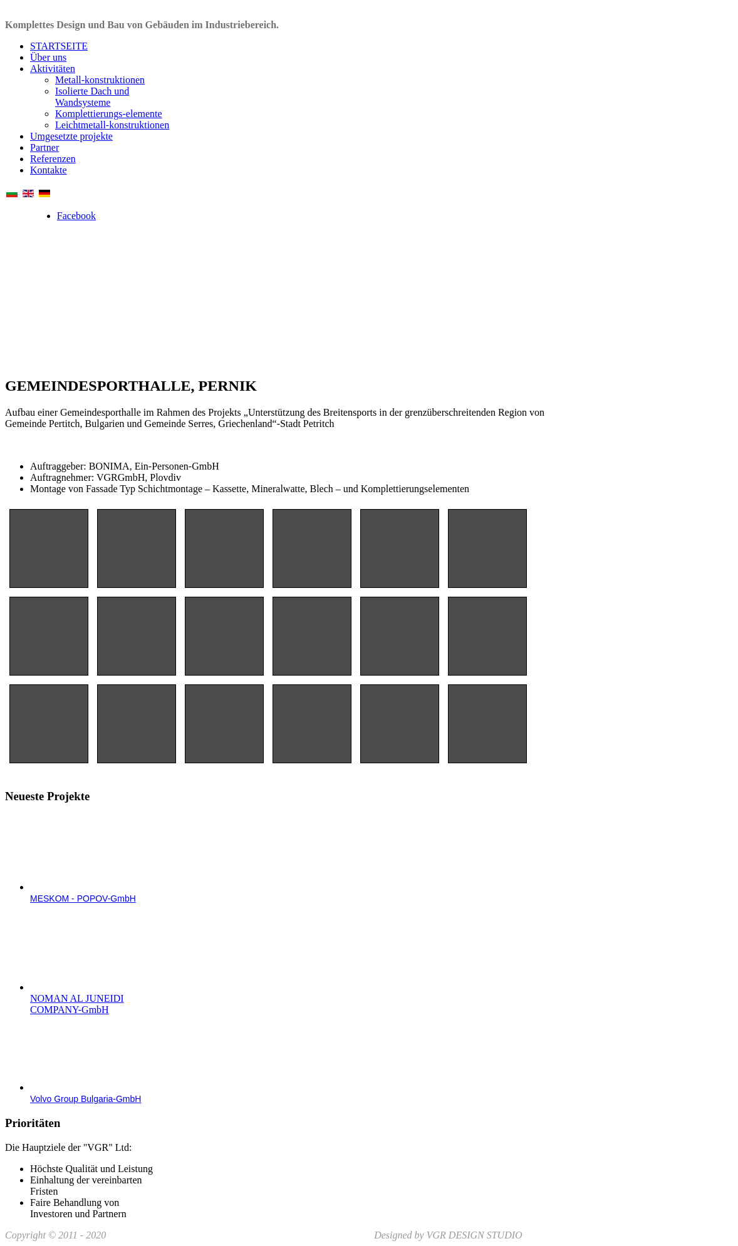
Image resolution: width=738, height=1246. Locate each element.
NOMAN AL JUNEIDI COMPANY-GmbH (77, 1004)
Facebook (76, 215)
